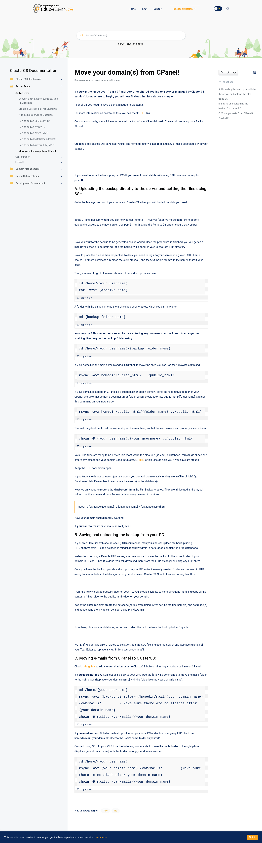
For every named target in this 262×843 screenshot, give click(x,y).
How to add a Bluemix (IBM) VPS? (37, 145)
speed (139, 43)
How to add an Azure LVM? (33, 133)
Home (132, 9)
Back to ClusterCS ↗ (184, 9)
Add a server (22, 93)
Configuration (22, 156)
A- (222, 72)
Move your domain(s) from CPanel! (37, 151)
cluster (131, 43)
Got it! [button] (252, 837)
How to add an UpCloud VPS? (34, 121)
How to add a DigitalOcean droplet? (37, 139)
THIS (142, 113)
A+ (234, 72)
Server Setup (20, 87)
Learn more (100, 837)
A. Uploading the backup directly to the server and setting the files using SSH (237, 94)
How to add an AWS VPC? (32, 127)
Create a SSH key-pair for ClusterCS (38, 108)
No (115, 810)
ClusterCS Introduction (25, 79)
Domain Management (25, 169)
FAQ (144, 9)
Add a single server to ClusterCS (36, 115)
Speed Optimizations (24, 176)
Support (158, 9)
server (122, 43)
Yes (105, 810)
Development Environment (27, 183)
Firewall (19, 162)
